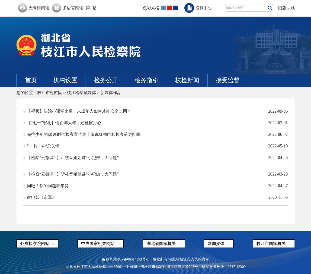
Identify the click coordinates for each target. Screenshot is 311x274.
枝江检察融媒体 (81, 92)
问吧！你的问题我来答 (48, 185)
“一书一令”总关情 (43, 146)
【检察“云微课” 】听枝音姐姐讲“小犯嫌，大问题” (73, 157)
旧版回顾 (286, 8)
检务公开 (106, 80)
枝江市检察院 (49, 92)
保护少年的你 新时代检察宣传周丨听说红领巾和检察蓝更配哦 (84, 134)
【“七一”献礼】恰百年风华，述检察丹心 (64, 123)
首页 (31, 80)
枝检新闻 (187, 80)
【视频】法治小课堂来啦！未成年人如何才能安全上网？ (79, 111)
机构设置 (65, 80)
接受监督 (228, 80)
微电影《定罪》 (41, 197)
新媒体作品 (110, 92)
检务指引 (147, 80)
